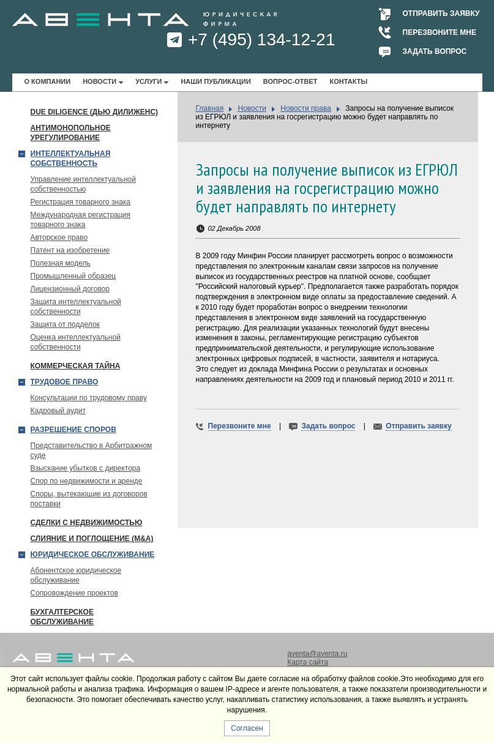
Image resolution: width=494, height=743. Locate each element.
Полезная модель (61, 263)
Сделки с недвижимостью (87, 522)
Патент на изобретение (70, 250)
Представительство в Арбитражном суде (91, 450)
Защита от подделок (65, 324)
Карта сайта (307, 662)
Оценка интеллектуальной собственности (76, 342)
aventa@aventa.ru (317, 653)
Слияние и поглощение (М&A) (92, 538)
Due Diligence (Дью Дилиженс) (95, 112)
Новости (99, 81)
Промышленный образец (73, 276)
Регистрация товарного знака (81, 202)
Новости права (305, 108)
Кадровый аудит (58, 410)
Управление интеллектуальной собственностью (84, 184)
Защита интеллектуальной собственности (76, 306)
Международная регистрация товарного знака (81, 220)
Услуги (148, 81)
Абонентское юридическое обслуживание (76, 575)
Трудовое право (65, 382)
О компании (47, 81)
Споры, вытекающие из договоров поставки (89, 499)
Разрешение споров (73, 429)
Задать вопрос (435, 51)
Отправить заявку (441, 13)
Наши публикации (215, 81)
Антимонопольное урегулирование (71, 133)
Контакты (349, 81)
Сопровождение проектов (74, 593)
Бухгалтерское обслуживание (62, 617)
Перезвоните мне (439, 32)
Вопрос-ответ (290, 81)
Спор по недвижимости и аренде (87, 481)
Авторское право (59, 237)
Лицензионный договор (70, 289)
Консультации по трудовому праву (89, 398)
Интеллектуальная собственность (71, 158)
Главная (210, 108)
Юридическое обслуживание (93, 554)
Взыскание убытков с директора (86, 468)
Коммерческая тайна (76, 366)
